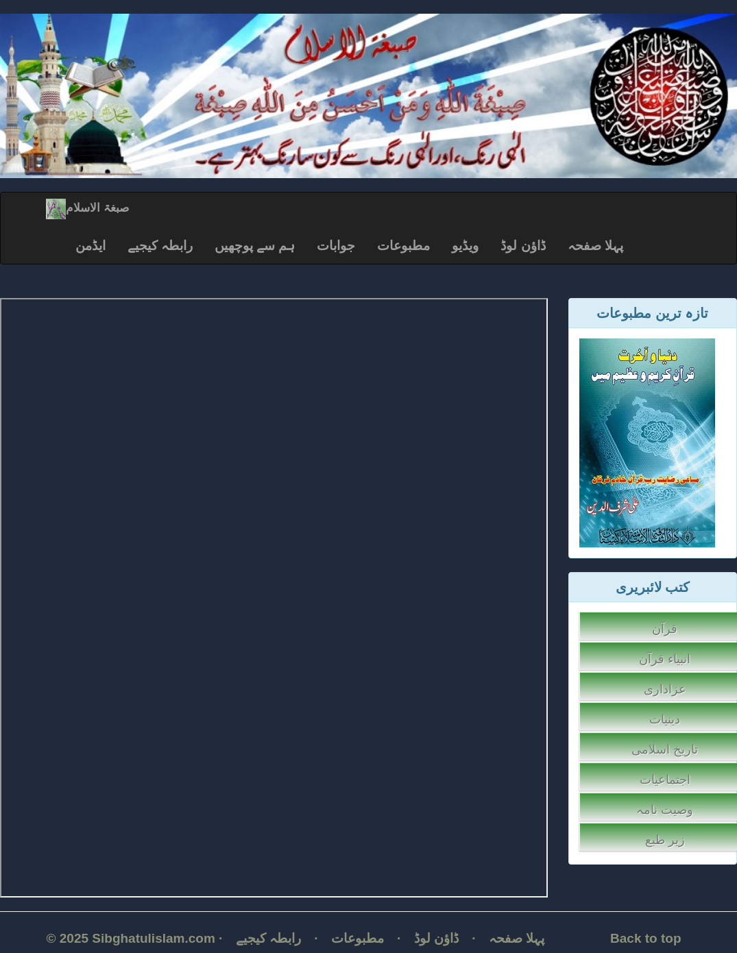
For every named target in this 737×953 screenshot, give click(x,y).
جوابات (336, 245)
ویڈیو (465, 245)
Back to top (645, 938)
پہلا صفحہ (595, 245)
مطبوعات (403, 245)
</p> (274, 598)
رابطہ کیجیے (160, 245)
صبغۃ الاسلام (87, 207)
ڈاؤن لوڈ (522, 245)
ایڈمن (90, 245)
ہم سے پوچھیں (255, 245)
